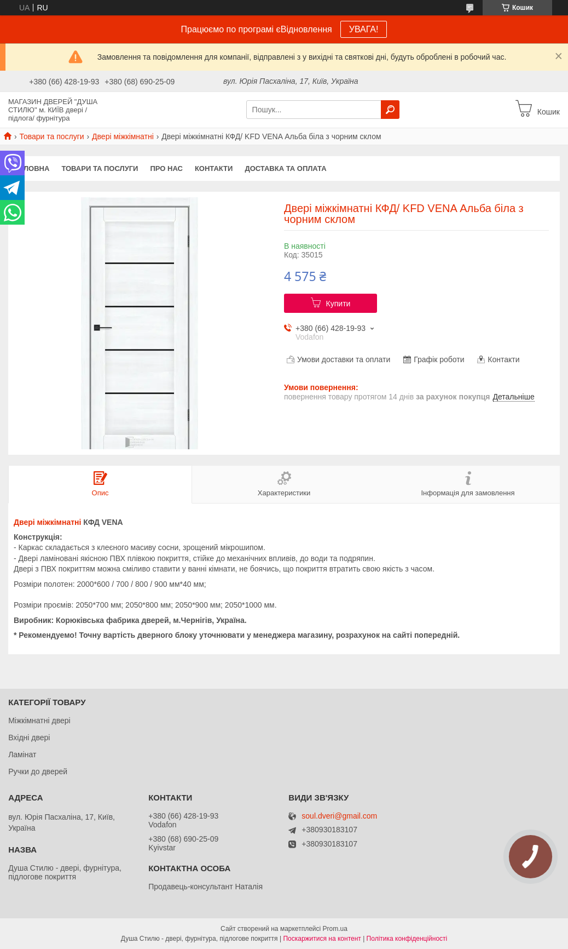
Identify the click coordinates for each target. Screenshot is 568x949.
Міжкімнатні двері (39, 720)
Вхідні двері (29, 737)
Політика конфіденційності (407, 938)
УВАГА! (364, 29)
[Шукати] (390, 109)
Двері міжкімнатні (123, 136)
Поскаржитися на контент (322, 938)
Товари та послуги (51, 136)
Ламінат (22, 754)
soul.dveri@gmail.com (339, 816)
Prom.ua (335, 929)
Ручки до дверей (37, 771)
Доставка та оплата (285, 168)
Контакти (214, 168)
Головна (31, 168)
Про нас (166, 168)
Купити (338, 303)
